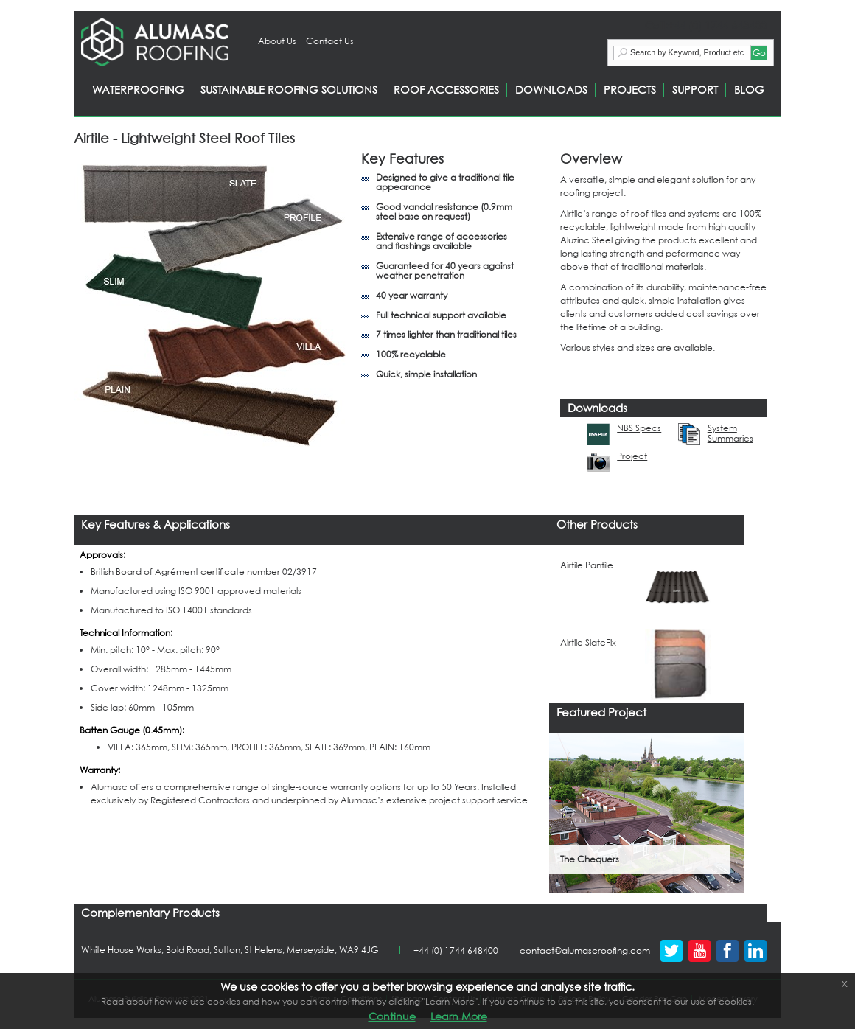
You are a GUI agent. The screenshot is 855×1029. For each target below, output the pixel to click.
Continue (392, 1016)
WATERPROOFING (138, 89)
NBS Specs (639, 428)
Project (632, 456)
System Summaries (730, 433)
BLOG (749, 89)
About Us (277, 40)
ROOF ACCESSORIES (446, 89)
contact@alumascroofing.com (585, 950)
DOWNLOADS (551, 89)
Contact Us (330, 40)
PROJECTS (630, 89)
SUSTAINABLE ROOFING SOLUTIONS (288, 89)
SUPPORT (695, 89)
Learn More (458, 1016)
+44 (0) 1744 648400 (455, 950)
